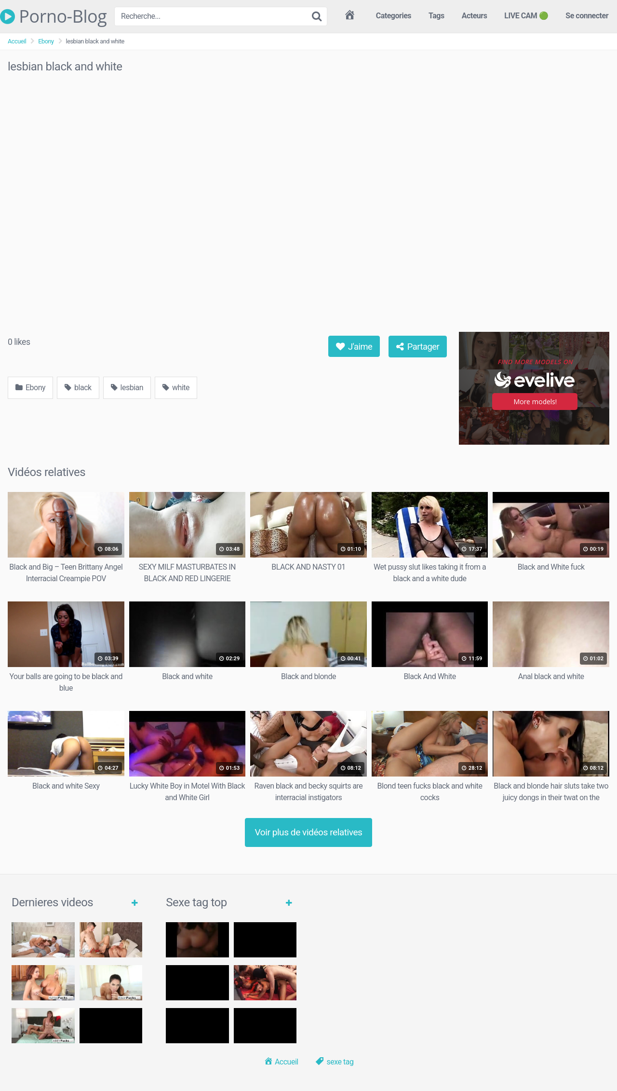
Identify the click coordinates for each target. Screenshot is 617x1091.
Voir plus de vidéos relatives (308, 832)
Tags (436, 15)
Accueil (17, 41)
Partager (418, 346)
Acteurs (474, 15)
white (175, 387)
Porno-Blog (53, 16)
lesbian (127, 387)
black (78, 387)
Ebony (46, 41)
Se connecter (586, 15)
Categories (393, 15)
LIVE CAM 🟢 (526, 15)
